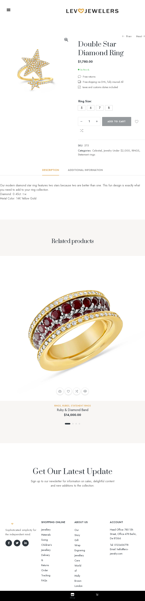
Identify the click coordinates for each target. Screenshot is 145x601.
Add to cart (117, 121)
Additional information (85, 170)
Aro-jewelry (71, 580)
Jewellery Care (82, 545)
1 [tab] (67, 423)
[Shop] (72, 594)
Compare (81, 130)
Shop (72, 597)
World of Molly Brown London (90, 550)
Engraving (79, 540)
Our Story (79, 530)
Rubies (65, 405)
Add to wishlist (136, 121)
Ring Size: (85, 101)
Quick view (85, 391)
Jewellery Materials (51, 529)
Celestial (97, 151)
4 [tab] (79, 423)
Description (50, 170)
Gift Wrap (79, 535)
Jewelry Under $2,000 (117, 151)
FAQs (44, 550)
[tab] (52, 170)
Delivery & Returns (51, 540)
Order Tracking (49, 545)
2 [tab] (73, 423)
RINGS (135, 151)
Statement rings (86, 155)
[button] (8, 10)
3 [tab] (76, 423)
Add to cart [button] (60, 391)
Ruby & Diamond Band (72, 410)
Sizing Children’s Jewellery (55, 535)
